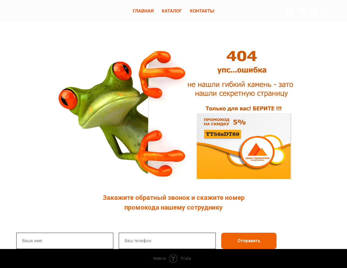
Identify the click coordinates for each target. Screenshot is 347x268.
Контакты (202, 11)
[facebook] (289, 11)
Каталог (172, 11)
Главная (143, 11)
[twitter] (301, 11)
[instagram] (325, 11)
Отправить (248, 240)
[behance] (313, 11)
